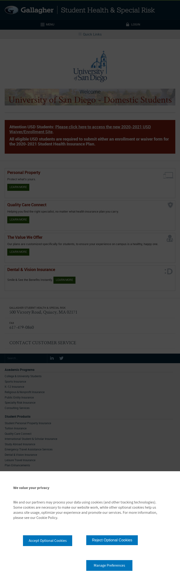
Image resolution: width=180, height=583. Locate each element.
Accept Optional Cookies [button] (48, 540)
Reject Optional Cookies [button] (112, 540)
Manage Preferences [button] (109, 565)
